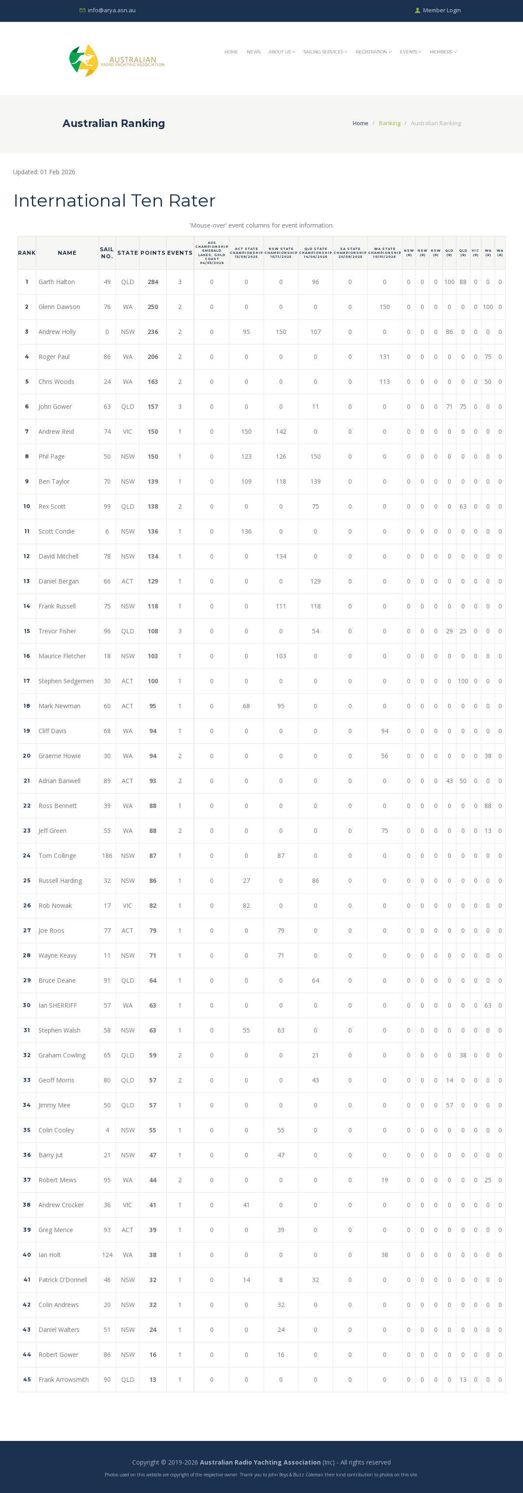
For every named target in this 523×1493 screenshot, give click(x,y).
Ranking (389, 123)
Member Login (442, 10)
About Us (280, 51)
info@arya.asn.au (112, 10)
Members (441, 51)
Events (408, 51)
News (253, 51)
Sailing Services (323, 51)
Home (231, 51)
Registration (371, 51)
